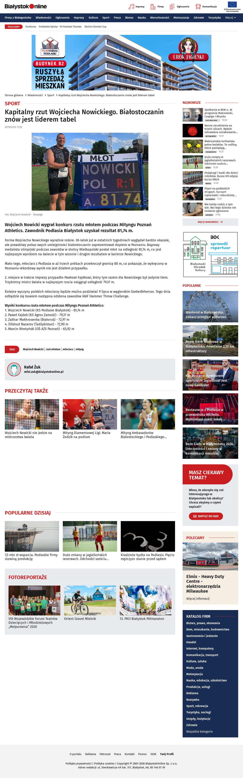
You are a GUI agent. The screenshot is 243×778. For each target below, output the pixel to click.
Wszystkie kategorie (199, 731)
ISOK (153, 754)
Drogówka (210, 199)
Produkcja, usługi (198, 687)
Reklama (192, 693)
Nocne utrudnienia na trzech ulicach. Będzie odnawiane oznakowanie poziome (220, 129)
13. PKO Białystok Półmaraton (142, 619)
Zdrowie (199, 17)
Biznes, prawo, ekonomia (203, 623)
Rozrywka (192, 699)
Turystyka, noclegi (198, 712)
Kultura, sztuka (196, 661)
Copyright (123, 763)
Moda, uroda (194, 668)
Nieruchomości (159, 17)
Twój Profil (167, 754)
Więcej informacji (198, 598)
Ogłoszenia (179, 6)
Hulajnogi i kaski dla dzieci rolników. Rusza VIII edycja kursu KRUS (221, 176)
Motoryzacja (181, 17)
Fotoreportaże (28, 577)
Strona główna (14, 95)
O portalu (75, 754)
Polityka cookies (104, 763)
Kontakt (129, 754)
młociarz (68, 349)
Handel (191, 642)
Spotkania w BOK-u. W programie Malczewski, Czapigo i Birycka (218, 113)
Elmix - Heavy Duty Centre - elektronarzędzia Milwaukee (205, 584)
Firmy (157, 6)
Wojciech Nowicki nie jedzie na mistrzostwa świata (28, 435)
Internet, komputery (200, 648)
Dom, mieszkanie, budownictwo (207, 629)
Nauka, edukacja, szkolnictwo (206, 680)
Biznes (129, 17)
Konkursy (31, 26)
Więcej (230, 17)
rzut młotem (53, 349)
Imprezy (136, 6)
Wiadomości (43, 17)
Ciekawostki (211, 152)
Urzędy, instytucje (198, 719)
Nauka (142, 17)
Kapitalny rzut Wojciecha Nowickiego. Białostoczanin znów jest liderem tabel (106, 95)
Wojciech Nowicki (33, 349)
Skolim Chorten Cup (95, 26)
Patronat (105, 754)
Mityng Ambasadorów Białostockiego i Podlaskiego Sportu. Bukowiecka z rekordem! (145, 435)
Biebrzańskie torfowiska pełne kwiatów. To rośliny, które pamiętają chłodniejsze (220, 145)
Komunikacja (206, 6)
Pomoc (142, 754)
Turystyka (214, 17)
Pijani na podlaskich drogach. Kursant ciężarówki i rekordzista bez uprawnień (219, 192)
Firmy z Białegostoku (18, 17)
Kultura (93, 17)
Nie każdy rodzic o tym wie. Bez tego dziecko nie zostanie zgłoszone (220, 208)
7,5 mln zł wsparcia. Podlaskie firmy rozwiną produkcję (31, 557)
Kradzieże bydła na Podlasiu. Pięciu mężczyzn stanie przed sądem (147, 557)
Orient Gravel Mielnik (80, 619)
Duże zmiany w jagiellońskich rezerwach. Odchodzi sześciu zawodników (85, 557)
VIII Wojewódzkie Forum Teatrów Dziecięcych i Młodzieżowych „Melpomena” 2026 (33, 623)
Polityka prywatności (78, 763)
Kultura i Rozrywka (213, 120)
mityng (80, 349)
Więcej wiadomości (208, 222)
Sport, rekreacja (197, 706)
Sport (105, 17)
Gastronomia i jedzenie (202, 636)
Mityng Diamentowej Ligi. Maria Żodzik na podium (86, 435)
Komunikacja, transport (202, 655)
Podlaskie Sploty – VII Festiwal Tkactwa (60, 26)
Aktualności (211, 136)
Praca (117, 17)
